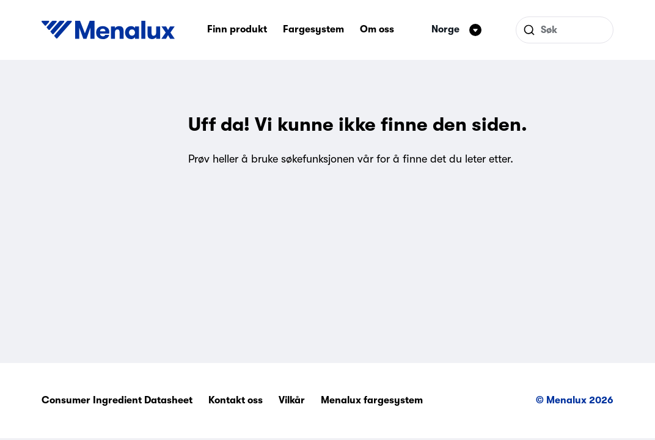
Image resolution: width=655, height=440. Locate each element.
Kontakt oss (235, 400)
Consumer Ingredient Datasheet (117, 400)
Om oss (377, 29)
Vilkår (292, 400)
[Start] (108, 30)
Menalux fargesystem (372, 400)
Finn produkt (237, 29)
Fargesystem (313, 29)
